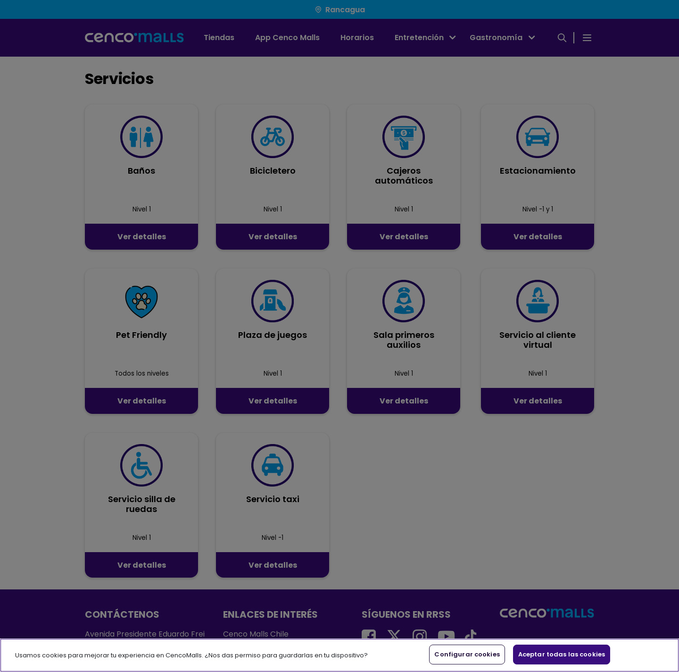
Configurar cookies (466, 654)
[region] (339, 655)
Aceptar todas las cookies (561, 654)
